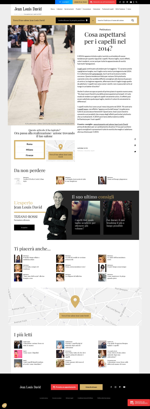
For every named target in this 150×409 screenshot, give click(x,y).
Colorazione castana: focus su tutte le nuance (33, 344)
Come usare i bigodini (31, 353)
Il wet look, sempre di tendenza (31, 268)
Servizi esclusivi (69, 9)
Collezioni (59, 9)
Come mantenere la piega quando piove (116, 277)
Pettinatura (80, 150)
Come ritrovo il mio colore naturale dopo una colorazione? (116, 355)
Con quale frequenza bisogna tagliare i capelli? (117, 344)
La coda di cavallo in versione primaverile (75, 258)
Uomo (129, 9)
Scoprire (24, 227)
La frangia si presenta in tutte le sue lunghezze (75, 180)
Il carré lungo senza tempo (116, 267)
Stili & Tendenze (120, 9)
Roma (29, 144)
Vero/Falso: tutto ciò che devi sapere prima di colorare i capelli (75, 355)
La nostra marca (44, 398)
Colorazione (96, 9)
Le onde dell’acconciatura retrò (116, 258)
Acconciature (87, 9)
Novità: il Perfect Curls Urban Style (33, 180)
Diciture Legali (69, 398)
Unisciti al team (80, 2)
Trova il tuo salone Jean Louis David (60, 155)
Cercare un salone (56, 398)
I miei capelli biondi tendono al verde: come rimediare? (33, 363)
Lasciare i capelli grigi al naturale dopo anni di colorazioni (73, 345)
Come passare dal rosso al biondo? (74, 363)
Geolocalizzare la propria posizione (73, 20)
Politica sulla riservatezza (103, 398)
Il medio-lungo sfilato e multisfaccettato (31, 258)
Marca (53, 9)
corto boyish (97, 74)
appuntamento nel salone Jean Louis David (110, 124)
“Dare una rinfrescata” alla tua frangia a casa (33, 277)
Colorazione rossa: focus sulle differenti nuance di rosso (117, 363)
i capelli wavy (82, 109)
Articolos (21, 14)
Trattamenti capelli (108, 9)
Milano (29, 149)
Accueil (16, 14)
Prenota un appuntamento (102, 2)
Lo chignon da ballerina (73, 276)
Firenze (29, 155)
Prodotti (78, 9)
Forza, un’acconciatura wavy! (75, 267)
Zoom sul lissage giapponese (117, 179)
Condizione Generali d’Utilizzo (85, 398)
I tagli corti (81, 69)
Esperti (92, 150)
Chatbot (63, 2)
